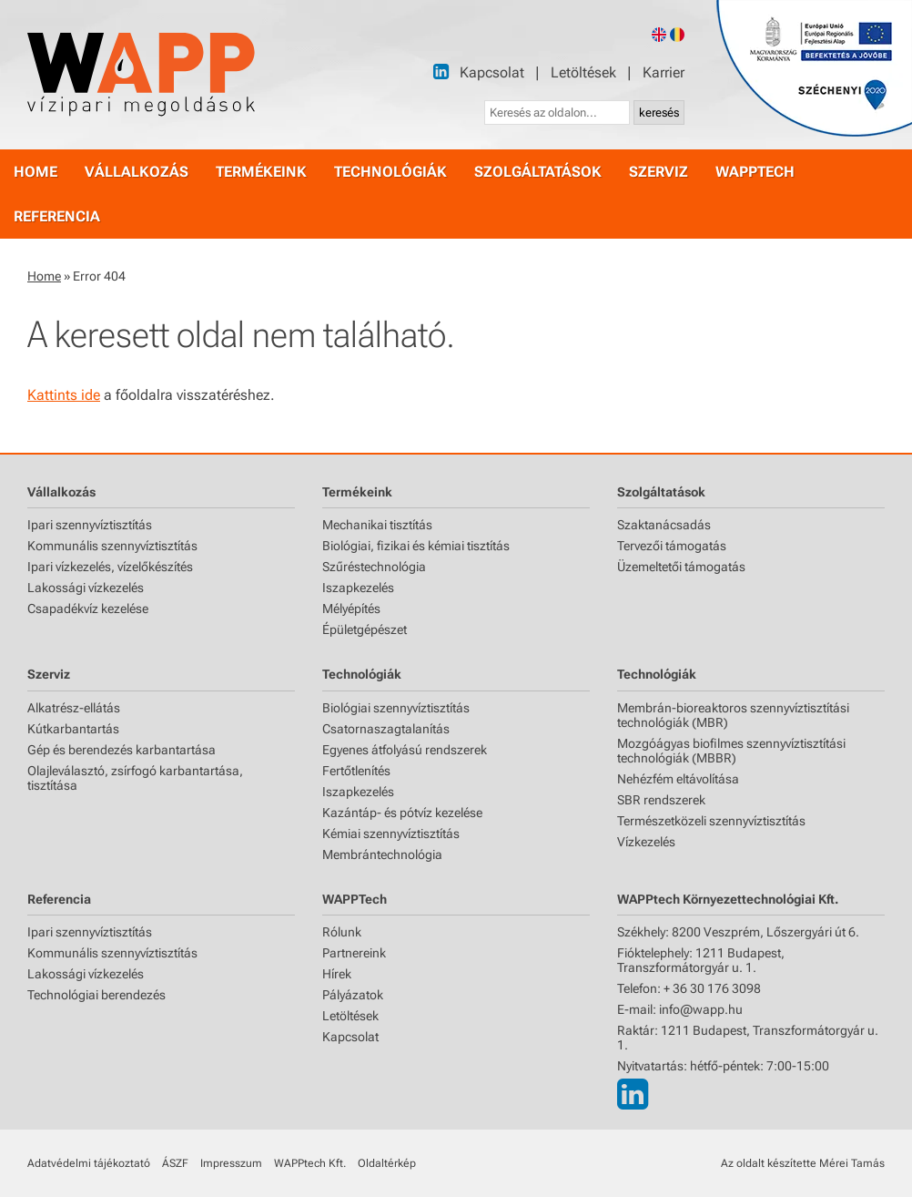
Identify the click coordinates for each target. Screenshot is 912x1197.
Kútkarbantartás (73, 728)
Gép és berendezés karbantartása (121, 749)
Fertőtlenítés (356, 770)
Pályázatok (352, 994)
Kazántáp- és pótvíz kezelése (402, 812)
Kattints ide (63, 395)
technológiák (390, 171)
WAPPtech (755, 171)
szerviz (658, 171)
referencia (57, 216)
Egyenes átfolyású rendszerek (404, 749)
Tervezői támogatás (671, 545)
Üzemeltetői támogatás (681, 566)
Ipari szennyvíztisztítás (89, 524)
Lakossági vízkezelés (85, 587)
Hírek (336, 974)
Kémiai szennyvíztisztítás (391, 833)
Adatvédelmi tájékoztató (88, 1163)
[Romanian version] (677, 34)
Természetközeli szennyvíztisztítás (711, 820)
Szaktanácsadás (664, 524)
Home (44, 276)
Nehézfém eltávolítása (678, 779)
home (35, 171)
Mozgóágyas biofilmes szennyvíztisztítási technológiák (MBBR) (731, 750)
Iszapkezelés (358, 587)
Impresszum (231, 1163)
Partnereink (354, 953)
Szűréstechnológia (374, 566)
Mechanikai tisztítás (377, 524)
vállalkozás (136, 171)
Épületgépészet (364, 629)
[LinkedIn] (441, 71)
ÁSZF (175, 1163)
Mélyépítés (351, 608)
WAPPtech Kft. (310, 1163)
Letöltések (583, 72)
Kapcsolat (492, 72)
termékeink (261, 171)
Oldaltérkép (387, 1163)
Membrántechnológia (382, 854)
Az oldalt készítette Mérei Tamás (803, 1163)
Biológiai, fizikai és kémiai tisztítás (416, 545)
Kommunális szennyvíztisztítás (112, 545)
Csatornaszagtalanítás (386, 728)
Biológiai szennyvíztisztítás (396, 708)
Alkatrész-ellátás (73, 708)
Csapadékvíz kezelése (87, 608)
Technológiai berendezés (96, 994)
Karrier (663, 72)
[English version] (659, 34)
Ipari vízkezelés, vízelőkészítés (110, 566)
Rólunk (341, 932)
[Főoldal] (141, 75)
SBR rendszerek (661, 800)
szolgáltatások (538, 171)
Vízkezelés (646, 841)
